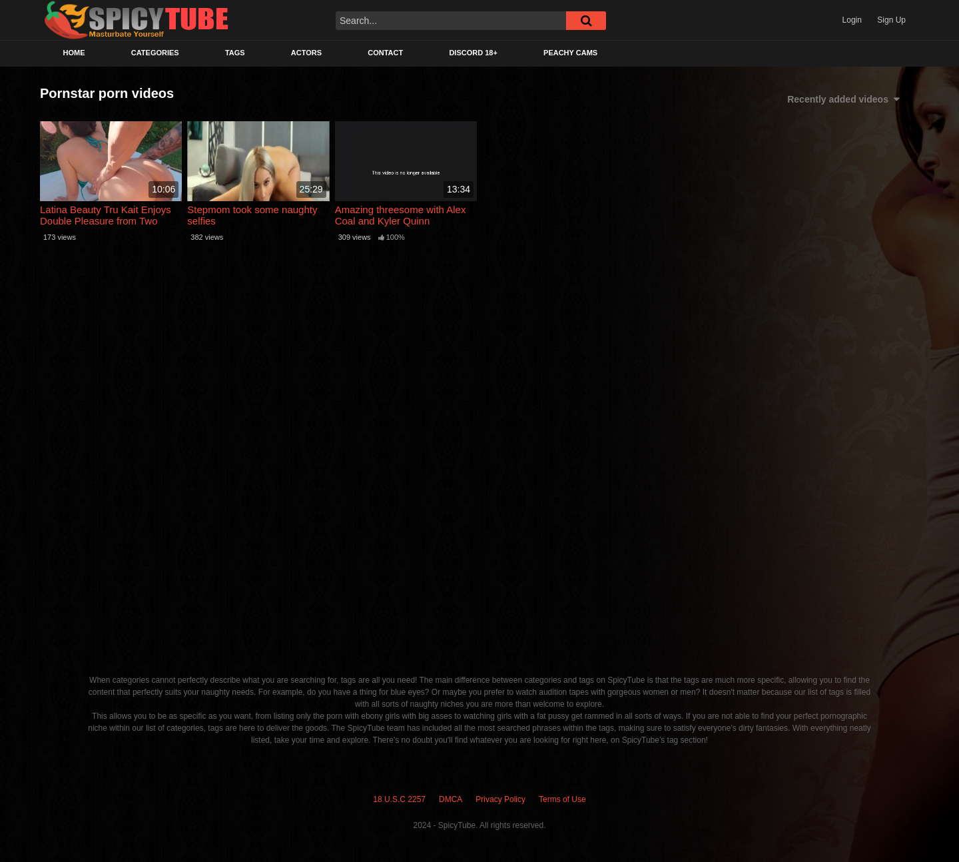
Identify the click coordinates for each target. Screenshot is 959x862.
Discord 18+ (473, 53)
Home (74, 53)
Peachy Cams (570, 53)
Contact (385, 53)
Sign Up (891, 20)
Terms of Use (562, 799)
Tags (235, 53)
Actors (306, 53)
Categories (155, 53)
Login (852, 20)
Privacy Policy (500, 799)
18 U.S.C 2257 (399, 799)
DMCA (450, 799)
